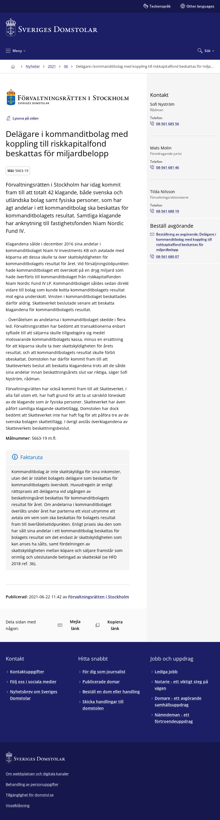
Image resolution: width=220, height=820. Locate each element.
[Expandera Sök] (206, 50)
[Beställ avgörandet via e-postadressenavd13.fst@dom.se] (183, 242)
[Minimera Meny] (15, 50)
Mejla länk (69, 625)
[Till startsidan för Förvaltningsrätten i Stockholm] (67, 97)
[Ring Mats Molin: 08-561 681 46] (164, 167)
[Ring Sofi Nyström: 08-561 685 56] (164, 124)
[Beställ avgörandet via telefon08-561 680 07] (164, 256)
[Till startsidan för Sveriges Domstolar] (51, 27)
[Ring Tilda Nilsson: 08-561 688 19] (164, 211)
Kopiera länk (109, 625)
